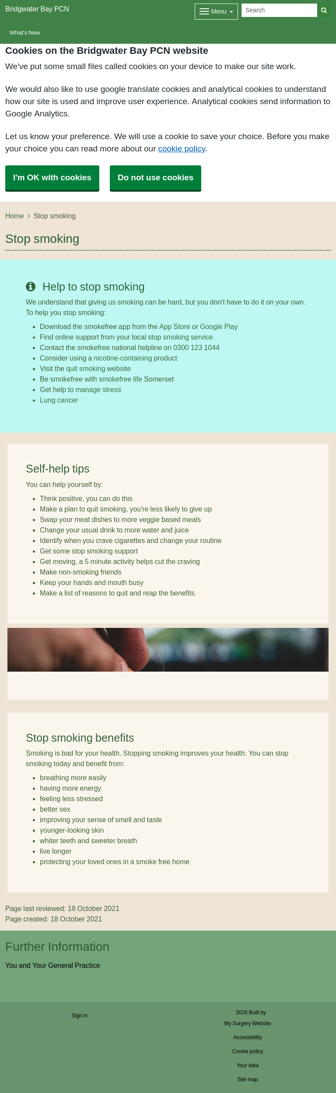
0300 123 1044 (196, 347)
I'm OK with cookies (52, 177)
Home (14, 215)
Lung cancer (59, 399)
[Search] (280, 10)
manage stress (98, 389)
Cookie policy (247, 1051)
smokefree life (120, 378)
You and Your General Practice (52, 965)
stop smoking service (180, 336)
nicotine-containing (123, 357)
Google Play (219, 326)
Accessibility (247, 1037)
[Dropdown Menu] (216, 12)
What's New (25, 32)
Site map (247, 1079)
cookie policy (181, 148)
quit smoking (85, 368)
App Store (174, 326)
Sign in (80, 1015)
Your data (248, 1065)
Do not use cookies (155, 177)
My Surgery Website (247, 1023)
